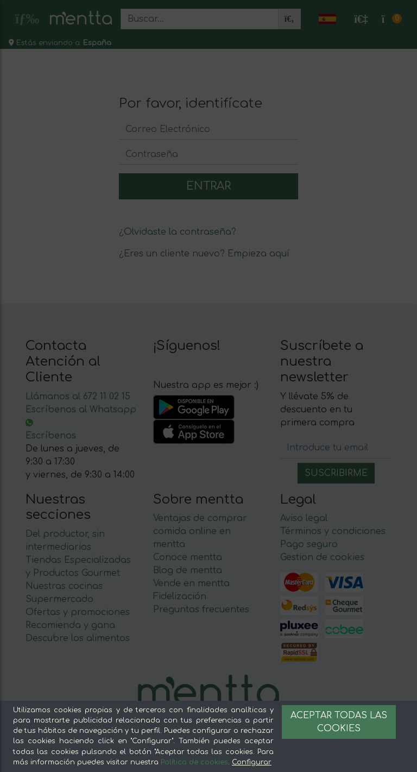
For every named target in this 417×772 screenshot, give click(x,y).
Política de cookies (194, 762)
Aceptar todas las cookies (338, 722)
